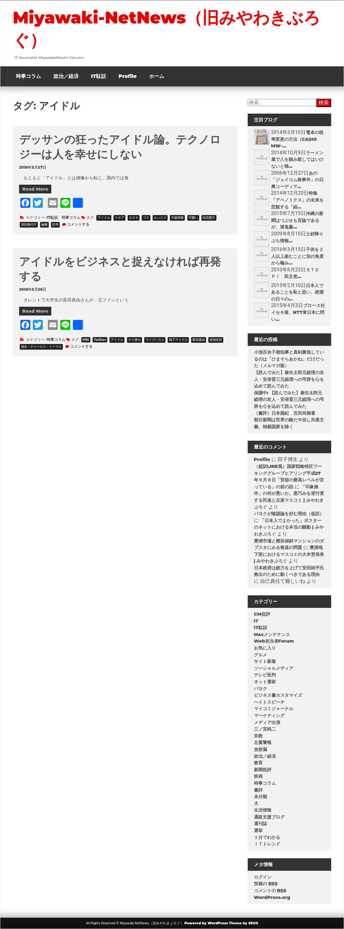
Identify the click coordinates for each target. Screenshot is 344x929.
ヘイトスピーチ (269, 702)
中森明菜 (177, 218)
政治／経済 (65, 76)
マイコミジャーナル (273, 708)
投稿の (266, 883)
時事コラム (28, 76)
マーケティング (269, 715)
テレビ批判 (265, 675)
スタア (119, 218)
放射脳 (260, 749)
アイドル (104, 218)
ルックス (160, 218)
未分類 (260, 796)
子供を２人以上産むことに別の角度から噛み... (297, 256)
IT (256, 621)
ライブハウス (154, 340)
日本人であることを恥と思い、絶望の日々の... (297, 292)
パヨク (260, 688)
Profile (128, 76)
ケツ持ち (134, 340)
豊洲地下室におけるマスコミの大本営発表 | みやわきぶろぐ (289, 554)
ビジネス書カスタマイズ (278, 695)
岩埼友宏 (216, 340)
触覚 (44, 225)
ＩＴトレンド (267, 844)
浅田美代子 (29, 225)
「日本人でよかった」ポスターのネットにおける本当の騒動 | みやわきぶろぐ (289, 527)
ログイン (262, 877)
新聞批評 (262, 769)
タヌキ (133, 218)
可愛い (193, 218)
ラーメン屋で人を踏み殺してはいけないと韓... (297, 159)
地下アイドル (178, 340)
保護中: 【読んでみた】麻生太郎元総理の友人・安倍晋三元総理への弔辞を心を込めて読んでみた (289, 399)
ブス (146, 218)
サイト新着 (265, 661)
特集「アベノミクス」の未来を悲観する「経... (297, 199)
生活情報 (262, 810)
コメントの (270, 890)
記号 (55, 225)
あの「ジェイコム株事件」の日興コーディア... (297, 179)
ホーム (156, 76)
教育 (258, 763)
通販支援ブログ (269, 817)
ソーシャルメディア (273, 668)
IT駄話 (98, 76)
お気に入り (265, 648)
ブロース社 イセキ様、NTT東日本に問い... (300, 312)
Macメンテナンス (272, 634)
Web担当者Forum (274, 641)
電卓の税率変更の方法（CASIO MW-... (297, 139)
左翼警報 (262, 742)
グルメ (260, 655)
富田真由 (198, 340)
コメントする (78, 224)
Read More (35, 189)
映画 (258, 776)
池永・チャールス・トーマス (41, 347)
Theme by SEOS (243, 923)
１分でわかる (267, 837)
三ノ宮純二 (265, 729)
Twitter (100, 340)
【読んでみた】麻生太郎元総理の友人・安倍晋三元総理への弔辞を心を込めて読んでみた (289, 379)
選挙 (258, 830)
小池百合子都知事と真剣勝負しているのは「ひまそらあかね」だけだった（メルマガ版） (289, 358)
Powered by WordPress (206, 923)
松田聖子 (209, 218)
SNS (86, 340)
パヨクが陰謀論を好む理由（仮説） (289, 513)
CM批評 (262, 614)
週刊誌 (260, 823)
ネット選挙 (265, 682)
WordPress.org (272, 897)
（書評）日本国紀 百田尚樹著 (284, 413)
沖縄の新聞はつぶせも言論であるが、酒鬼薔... (297, 220)
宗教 (258, 736)
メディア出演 (267, 722)
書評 (258, 790)
